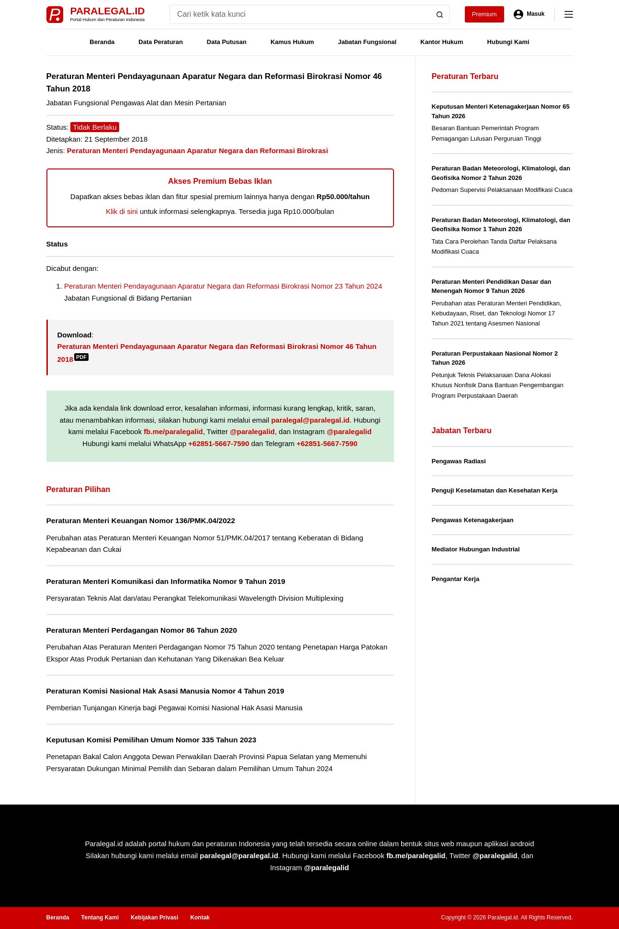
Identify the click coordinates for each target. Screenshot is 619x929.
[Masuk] (529, 14)
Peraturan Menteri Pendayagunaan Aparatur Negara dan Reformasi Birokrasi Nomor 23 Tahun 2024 (223, 286)
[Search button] (440, 14)
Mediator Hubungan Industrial (476, 549)
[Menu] (568, 14)
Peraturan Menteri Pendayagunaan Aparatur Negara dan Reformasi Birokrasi (197, 150)
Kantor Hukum (441, 41)
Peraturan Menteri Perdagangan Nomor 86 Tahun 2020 (141, 630)
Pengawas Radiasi (459, 461)
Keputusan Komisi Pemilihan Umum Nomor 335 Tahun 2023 (151, 740)
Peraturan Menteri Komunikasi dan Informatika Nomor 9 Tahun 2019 (165, 581)
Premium (484, 14)
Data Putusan (227, 41)
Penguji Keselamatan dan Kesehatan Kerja (495, 490)
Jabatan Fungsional (367, 41)
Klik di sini (122, 211)
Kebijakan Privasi (154, 917)
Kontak (200, 917)
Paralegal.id (107, 10)
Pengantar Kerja (456, 578)
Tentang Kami (100, 917)
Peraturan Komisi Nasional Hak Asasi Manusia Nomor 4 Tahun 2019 (165, 691)
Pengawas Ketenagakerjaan (473, 520)
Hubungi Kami (508, 41)
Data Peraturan (160, 41)
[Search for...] (299, 14)
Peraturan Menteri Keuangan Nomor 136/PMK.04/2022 (141, 520)
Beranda (102, 41)
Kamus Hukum (292, 41)
